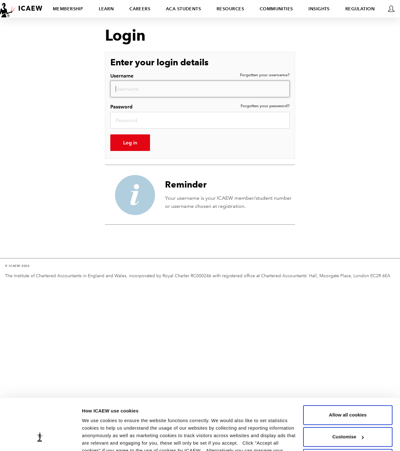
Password (200, 106)
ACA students (183, 9)
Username (200, 75)
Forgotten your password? (265, 105)
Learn (106, 9)
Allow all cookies (348, 370)
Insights (319, 9)
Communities (276, 9)
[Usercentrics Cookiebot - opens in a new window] (40, 438)
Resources (230, 9)
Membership (68, 9)
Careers (139, 9)
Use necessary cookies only (348, 414)
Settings (91, 438)
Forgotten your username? (265, 75)
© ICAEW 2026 (17, 266)
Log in (130, 143)
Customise (348, 392)
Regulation (360, 9)
